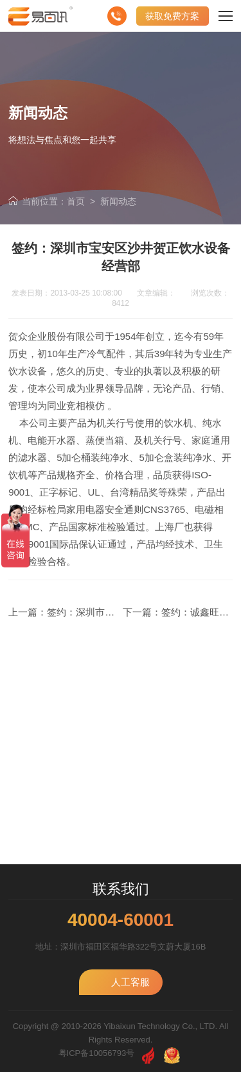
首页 (76, 201)
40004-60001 (120, 920)
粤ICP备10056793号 (96, 1053)
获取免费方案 (172, 16)
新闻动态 (118, 201)
